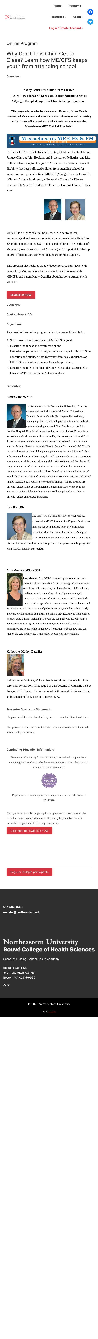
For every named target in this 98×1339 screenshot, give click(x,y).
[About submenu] (83, 17)
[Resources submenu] (65, 17)
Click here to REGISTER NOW (29, 830)
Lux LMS (52, 1012)
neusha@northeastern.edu (22, 912)
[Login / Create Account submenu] (83, 28)
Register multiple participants (29, 872)
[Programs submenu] (83, 6)
